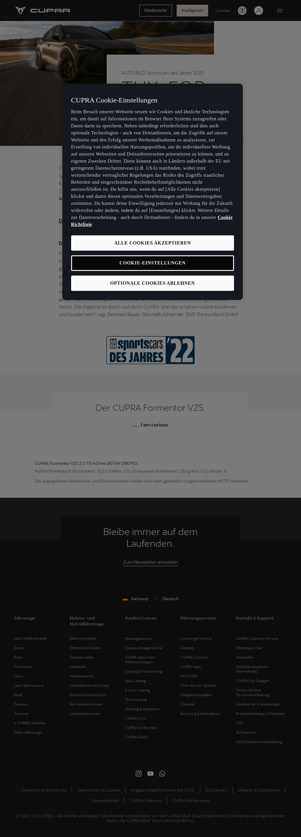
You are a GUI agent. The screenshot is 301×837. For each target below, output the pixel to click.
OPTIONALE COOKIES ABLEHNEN (152, 283)
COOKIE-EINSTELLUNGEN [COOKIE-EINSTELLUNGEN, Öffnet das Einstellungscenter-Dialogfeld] (153, 262)
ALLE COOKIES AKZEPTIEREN (152, 242)
